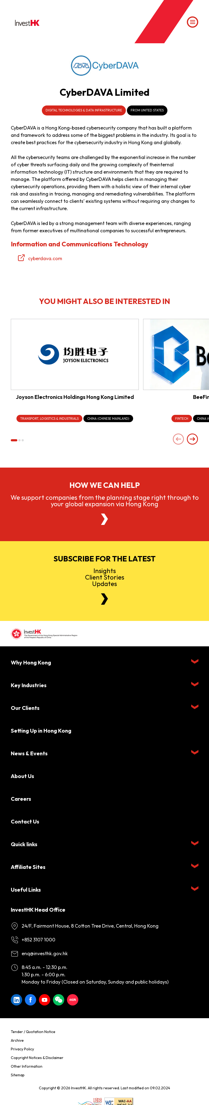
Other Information (26, 1066)
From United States (147, 110)
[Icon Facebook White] (30, 999)
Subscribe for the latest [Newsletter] (104, 558)
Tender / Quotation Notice (33, 1031)
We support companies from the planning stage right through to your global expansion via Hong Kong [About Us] (105, 500)
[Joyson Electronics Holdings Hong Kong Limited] (75, 354)
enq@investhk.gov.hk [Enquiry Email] (45, 953)
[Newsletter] (104, 599)
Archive (17, 1040)
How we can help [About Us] (104, 485)
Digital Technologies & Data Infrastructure (84, 110)
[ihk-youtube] (44, 999)
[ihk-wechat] (58, 999)
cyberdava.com (45, 258)
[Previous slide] (178, 440)
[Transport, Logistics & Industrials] (49, 418)
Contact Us (25, 821)
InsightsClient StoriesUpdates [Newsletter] (104, 577)
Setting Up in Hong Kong (41, 730)
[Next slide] (192, 440)
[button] (14, 440)
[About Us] (104, 519)
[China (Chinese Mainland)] (108, 418)
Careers (21, 798)
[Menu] (192, 22)
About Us (22, 776)
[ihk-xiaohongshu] (72, 999)
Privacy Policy (22, 1049)
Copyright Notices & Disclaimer (37, 1057)
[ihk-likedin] (16, 999)
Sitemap (18, 1075)
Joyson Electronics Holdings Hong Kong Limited (75, 396)
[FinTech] (181, 418)
